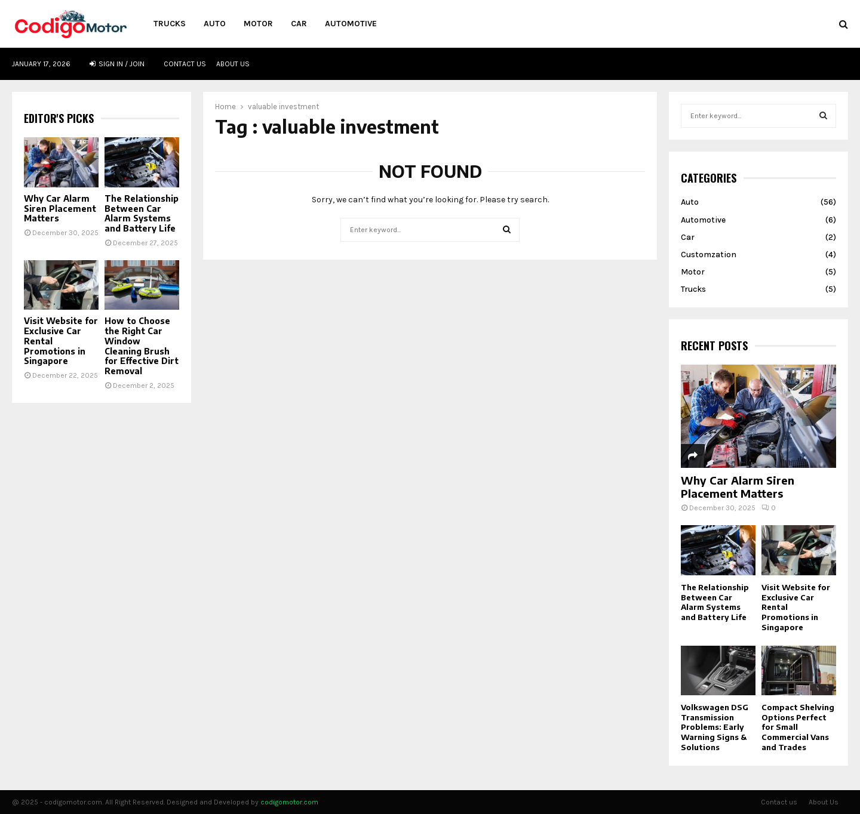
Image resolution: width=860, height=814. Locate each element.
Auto (215, 23)
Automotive (351, 23)
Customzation (708, 254)
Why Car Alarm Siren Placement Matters (60, 208)
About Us (233, 64)
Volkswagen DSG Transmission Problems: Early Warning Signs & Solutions (714, 727)
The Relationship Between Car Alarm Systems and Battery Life (142, 213)
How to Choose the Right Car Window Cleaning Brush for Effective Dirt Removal (142, 346)
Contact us (185, 64)
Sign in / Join (117, 64)
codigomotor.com (289, 802)
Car (299, 23)
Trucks (169, 23)
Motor (258, 23)
